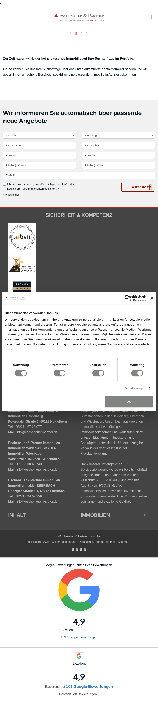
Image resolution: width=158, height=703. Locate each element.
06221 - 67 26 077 (28, 427)
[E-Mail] (79, 175)
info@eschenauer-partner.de (36, 432)
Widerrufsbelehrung (64, 541)
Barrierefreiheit (106, 541)
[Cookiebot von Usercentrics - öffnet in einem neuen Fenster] (128, 298)
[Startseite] (79, 17)
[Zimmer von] (39, 145)
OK (129, 401)
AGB (46, 541)
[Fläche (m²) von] (39, 165)
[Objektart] (118, 135)
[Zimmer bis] (118, 145)
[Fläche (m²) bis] (118, 165)
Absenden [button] (141, 187)
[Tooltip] (113, 565)
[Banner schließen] (151, 298)
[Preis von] (39, 155)
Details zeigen (134, 388)
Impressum (34, 541)
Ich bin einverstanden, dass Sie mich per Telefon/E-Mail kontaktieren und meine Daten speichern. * (38, 186)
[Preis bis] (118, 155)
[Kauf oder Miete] (39, 135)
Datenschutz (86, 541)
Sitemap (123, 541)
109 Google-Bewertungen (78, 637)
